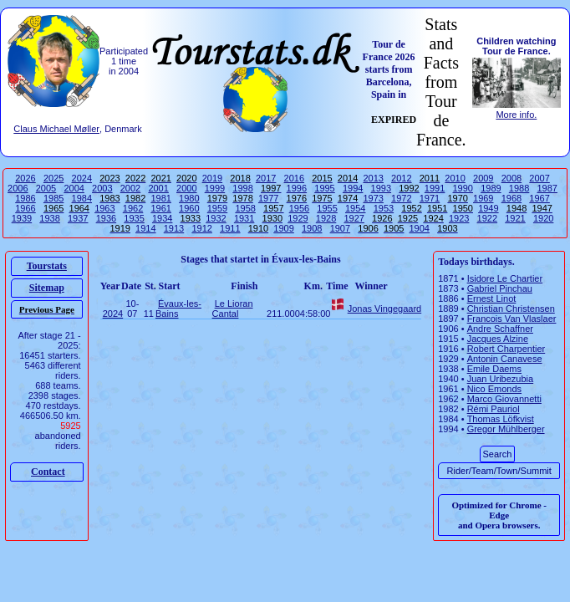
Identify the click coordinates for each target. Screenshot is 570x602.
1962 (133, 208)
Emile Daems (494, 369)
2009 (483, 178)
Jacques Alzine (497, 339)
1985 (53, 198)
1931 (244, 218)
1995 (324, 188)
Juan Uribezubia (500, 379)
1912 (201, 228)
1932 (216, 218)
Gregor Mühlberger (506, 429)
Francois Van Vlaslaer (512, 319)
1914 (145, 228)
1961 (160, 208)
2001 (158, 188)
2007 (539, 178)
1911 (230, 228)
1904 (420, 228)
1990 (463, 188)
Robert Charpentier (506, 349)
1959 (217, 208)
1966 (25, 208)
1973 (373, 198)
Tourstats (47, 266)
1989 (491, 188)
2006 (18, 188)
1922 (487, 218)
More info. (516, 115)
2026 (25, 178)
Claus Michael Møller (56, 129)
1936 (106, 218)
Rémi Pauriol (493, 409)
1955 (327, 208)
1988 (519, 188)
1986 (25, 198)
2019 (212, 178)
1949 (488, 208)
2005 (46, 188)
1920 (543, 218)
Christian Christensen (511, 309)
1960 (189, 208)
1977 (268, 198)
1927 (354, 218)
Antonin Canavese (504, 359)
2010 (455, 178)
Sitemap (46, 287)
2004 (74, 188)
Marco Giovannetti (504, 399)
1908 (312, 228)
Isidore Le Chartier (505, 278)
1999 (215, 188)
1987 (547, 188)
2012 (401, 178)
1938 (49, 218)
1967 (539, 198)
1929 (298, 218)
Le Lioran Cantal (232, 308)
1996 (297, 188)
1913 (174, 228)
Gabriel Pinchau (499, 288)
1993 (381, 188)
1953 (384, 208)
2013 (373, 178)
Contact (48, 471)
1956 (299, 208)
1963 (104, 208)
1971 (430, 198)
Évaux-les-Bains (178, 308)
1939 (22, 218)
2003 (102, 188)
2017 (266, 178)
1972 (401, 198)
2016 (294, 178)
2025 (53, 178)
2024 (82, 178)
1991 (435, 188)
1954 (355, 208)
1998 (242, 188)
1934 (162, 218)
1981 (160, 198)
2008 (511, 178)
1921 (515, 218)
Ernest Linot (492, 298)
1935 (134, 218)
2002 (130, 188)
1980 (189, 198)
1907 (340, 228)
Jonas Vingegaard (384, 309)
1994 (353, 188)
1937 (78, 218)
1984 (82, 198)
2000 (186, 188)
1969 (483, 198)
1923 (459, 218)
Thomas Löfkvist (500, 419)
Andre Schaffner (500, 329)
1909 (283, 228)
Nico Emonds (494, 389)
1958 (245, 208)
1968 (511, 198)
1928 (326, 218)
